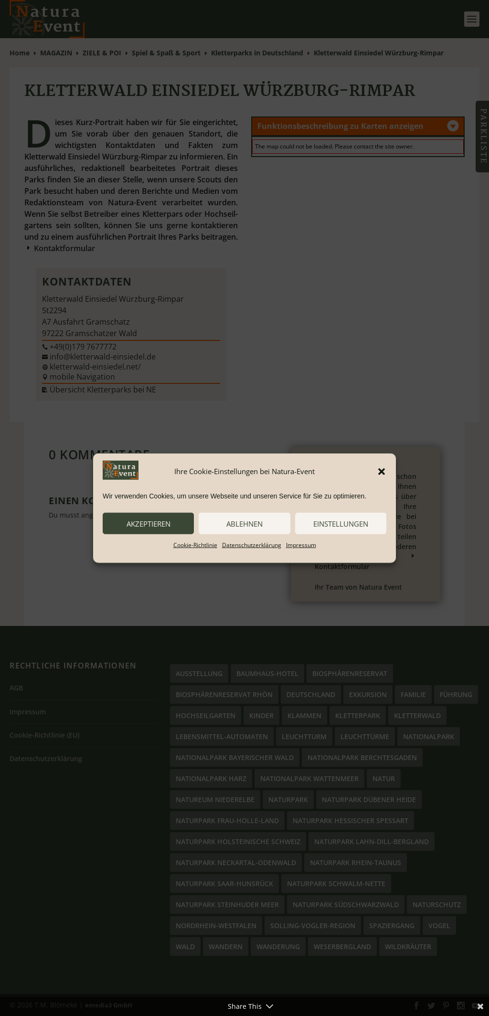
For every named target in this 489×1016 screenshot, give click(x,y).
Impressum (301, 545)
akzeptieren (148, 523)
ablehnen (244, 523)
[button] (381, 471)
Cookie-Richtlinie (195, 545)
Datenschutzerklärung (251, 545)
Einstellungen (340, 523)
